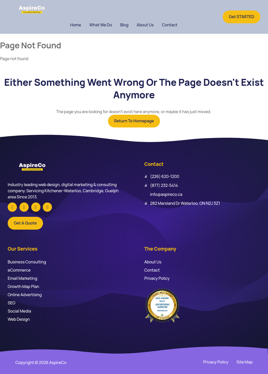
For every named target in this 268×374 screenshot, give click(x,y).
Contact (169, 25)
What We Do (100, 25)
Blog (124, 25)
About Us (145, 25)
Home (75, 25)
